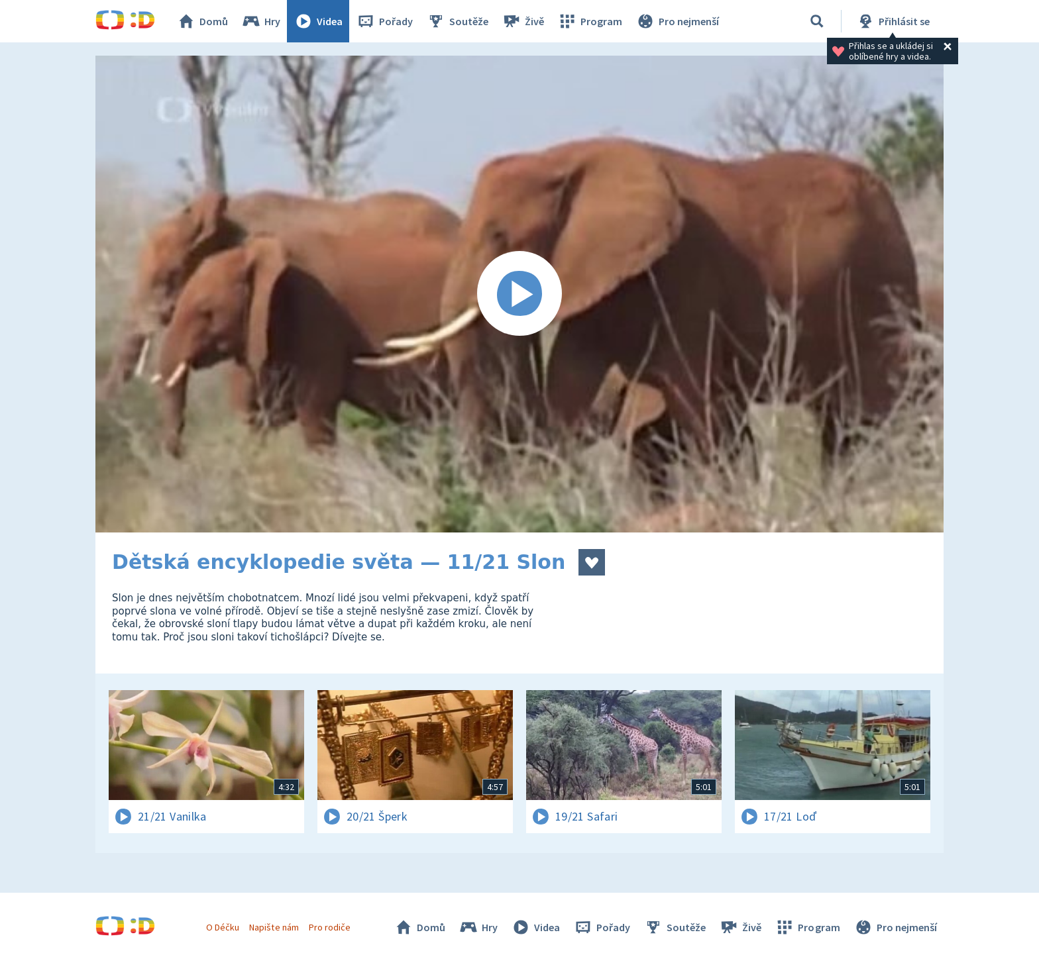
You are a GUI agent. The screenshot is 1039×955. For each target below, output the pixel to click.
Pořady (384, 21)
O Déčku (222, 927)
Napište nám (273, 927)
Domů (202, 21)
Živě (523, 21)
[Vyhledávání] (817, 21)
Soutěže (457, 21)
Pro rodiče (330, 927)
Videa (318, 21)
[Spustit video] (519, 294)
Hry (260, 21)
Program (589, 21)
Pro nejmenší (677, 21)
